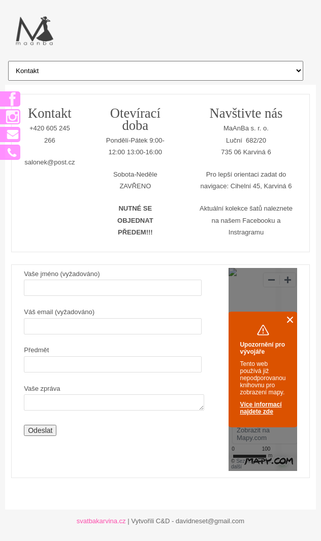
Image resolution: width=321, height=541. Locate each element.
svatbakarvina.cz (101, 521)
